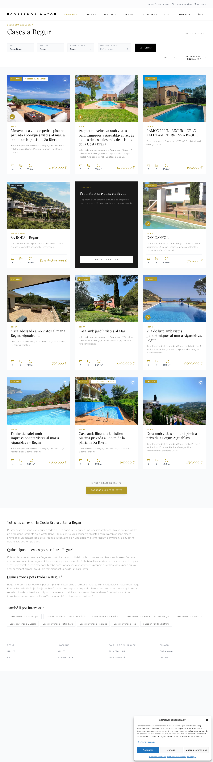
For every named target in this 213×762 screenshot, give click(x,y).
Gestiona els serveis (146, 742)
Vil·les (61, 651)
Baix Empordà (117, 657)
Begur (11, 645)
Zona (12, 46)
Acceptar (148, 750)
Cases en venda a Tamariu (189, 616)
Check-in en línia (182, 4)
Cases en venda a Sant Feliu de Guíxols (66, 616)
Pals (9, 657)
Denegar (171, 750)
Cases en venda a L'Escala (23, 623)
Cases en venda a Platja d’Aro (58, 623)
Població (44, 46)
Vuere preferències (196, 750)
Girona (164, 657)
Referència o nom (108, 46)
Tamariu (165, 645)
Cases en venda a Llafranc (156, 623)
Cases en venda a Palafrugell (24, 616)
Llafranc (64, 645)
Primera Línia (117, 651)
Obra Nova (166, 651)
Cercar (145, 47)
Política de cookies (157, 756)
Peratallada (66, 657)
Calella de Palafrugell (123, 645)
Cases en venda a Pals (125, 623)
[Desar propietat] (65, 79)
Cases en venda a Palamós (93, 623)
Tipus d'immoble (77, 46)
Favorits (200, 4)
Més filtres (168, 58)
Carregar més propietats (106, 490)
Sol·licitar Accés (106, 259)
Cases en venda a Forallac (105, 616)
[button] (207, 719)
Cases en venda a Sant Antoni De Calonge (147, 616)
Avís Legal (191, 756)
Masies (11, 651)
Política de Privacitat (176, 756)
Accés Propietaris (159, 4)
